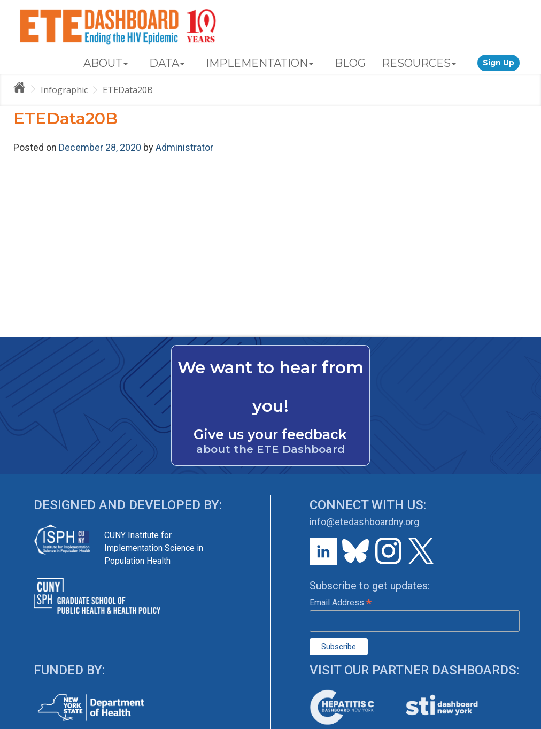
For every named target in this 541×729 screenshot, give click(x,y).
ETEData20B (128, 90)
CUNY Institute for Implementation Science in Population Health (153, 548)
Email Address (341, 602)
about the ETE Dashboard (270, 449)
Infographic (64, 90)
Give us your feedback (270, 434)
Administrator (184, 147)
